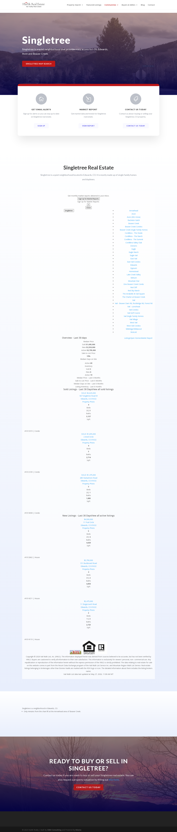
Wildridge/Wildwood (134, 329)
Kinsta (78, 828)
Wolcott (134, 332)
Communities (110, 5)
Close (88, 207)
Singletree (69, 210)
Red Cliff (133, 287)
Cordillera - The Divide (133, 233)
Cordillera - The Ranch (133, 236)
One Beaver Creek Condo (134, 284)
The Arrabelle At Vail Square (134, 294)
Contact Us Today (135, 126)
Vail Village (134, 319)
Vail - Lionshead (133, 306)
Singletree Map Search (39, 64)
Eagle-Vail (134, 255)
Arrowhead (133, 210)
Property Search (74, 5)
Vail (133, 300)
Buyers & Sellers (128, 5)
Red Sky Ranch (134, 290)
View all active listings (103, 515)
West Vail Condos (134, 326)
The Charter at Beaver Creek (133, 297)
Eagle (134, 249)
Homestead (133, 271)
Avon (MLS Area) (133, 217)
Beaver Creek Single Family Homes (134, 230)
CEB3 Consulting (54, 828)
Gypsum (133, 268)
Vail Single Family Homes (134, 316)
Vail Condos (133, 310)
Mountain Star (133, 281)
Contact (151, 5)
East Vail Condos (133, 262)
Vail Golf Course (133, 313)
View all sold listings (103, 389)
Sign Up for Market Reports (88, 199)
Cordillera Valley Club (133, 242)
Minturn (134, 278)
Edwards (133, 265)
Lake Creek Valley (134, 274)
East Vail (133, 258)
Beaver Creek (133, 223)
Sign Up (41, 126)
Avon (134, 214)
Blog (143, 5)
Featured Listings (93, 5)
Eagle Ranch (134, 252)
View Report (88, 126)
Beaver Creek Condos (133, 226)
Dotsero (133, 246)
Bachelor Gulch (134, 220)
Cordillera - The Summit (133, 239)
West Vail (133, 322)
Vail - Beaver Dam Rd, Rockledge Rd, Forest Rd (133, 303)
